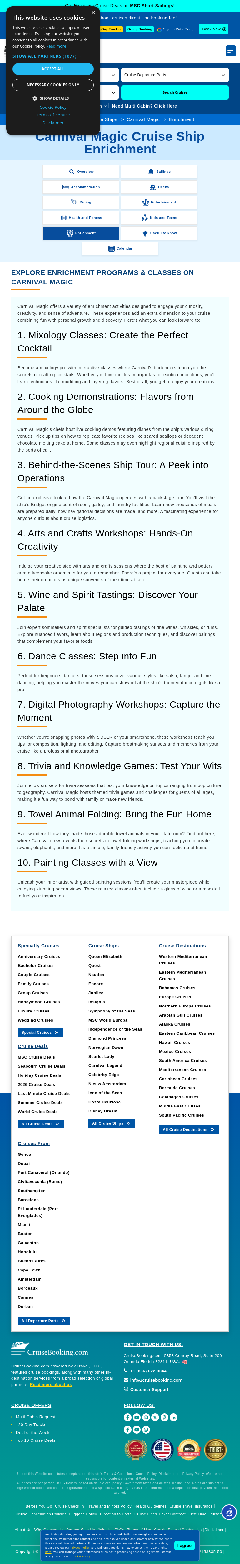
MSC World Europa (108, 1020)
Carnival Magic (143, 119)
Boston (25, 1233)
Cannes (25, 1297)
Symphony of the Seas (111, 1011)
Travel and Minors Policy (109, 1506)
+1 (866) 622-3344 (145, 1371)
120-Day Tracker (108, 29)
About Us (23, 1530)
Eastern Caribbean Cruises (187, 1033)
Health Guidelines (150, 1506)
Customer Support (146, 1389)
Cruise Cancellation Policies (41, 1514)
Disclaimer (214, 1530)
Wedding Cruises (35, 1020)
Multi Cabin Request (36, 1416)
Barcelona (28, 1199)
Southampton (32, 1190)
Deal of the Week (32, 1432)
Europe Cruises (175, 997)
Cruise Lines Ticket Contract (160, 1514)
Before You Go (39, 1506)
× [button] (93, 13)
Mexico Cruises (175, 1051)
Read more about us (51, 1384)
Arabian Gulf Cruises (180, 1015)
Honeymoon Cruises (39, 1002)
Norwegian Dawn (105, 1047)
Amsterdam (30, 1279)
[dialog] (53, 70)
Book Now (211, 29)
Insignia (96, 1002)
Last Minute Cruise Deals (44, 1093)
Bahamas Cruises (177, 987)
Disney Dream (103, 1111)
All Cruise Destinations (189, 1129)
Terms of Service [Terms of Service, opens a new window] (53, 115)
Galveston (28, 1242)
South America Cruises (183, 1060)
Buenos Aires (32, 1261)
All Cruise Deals (41, 1123)
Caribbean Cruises (178, 1078)
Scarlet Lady (101, 1056)
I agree (185, 1545)
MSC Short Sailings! (152, 5)
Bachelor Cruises (36, 965)
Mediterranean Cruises (182, 1069)
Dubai (24, 1163)
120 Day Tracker (32, 1424)
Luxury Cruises (34, 1011)
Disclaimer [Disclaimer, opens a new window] (53, 122)
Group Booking (140, 29)
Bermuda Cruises (177, 1088)
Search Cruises (175, 92)
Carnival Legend (105, 1065)
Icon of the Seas (105, 1093)
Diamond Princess (107, 1038)
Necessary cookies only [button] (53, 84)
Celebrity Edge (103, 1074)
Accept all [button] (53, 68)
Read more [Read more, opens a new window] (56, 46)
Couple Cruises (34, 974)
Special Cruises (40, 1032)
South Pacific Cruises (181, 1115)
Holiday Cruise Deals (39, 1075)
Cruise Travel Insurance (190, 1506)
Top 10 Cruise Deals (36, 1440)
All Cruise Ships (111, 1123)
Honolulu (27, 1252)
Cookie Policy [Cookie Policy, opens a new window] (53, 107)
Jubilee (95, 993)
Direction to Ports (116, 1514)
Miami (24, 1224)
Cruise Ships (103, 119)
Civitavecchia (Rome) (40, 1181)
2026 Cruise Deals (36, 1084)
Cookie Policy (81, 1556)
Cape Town (29, 1270)
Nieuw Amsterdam (107, 1083)
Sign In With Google (180, 29)
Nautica (96, 974)
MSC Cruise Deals (36, 1057)
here (48, 1552)
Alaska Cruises (174, 1024)
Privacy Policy (79, 1547)
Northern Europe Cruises (185, 1006)
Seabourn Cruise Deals (42, 1066)
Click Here (165, 105)
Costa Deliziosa (104, 1102)
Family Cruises (33, 983)
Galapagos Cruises (178, 1097)
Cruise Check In (69, 1506)
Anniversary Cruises (39, 956)
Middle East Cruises (180, 1106)
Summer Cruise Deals (40, 1102)
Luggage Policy (83, 1514)
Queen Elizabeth (105, 956)
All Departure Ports (44, 1320)
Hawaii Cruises (174, 1042)
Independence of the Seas (115, 1029)
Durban (25, 1306)
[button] (175, 75)
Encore (95, 983)
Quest (94, 965)
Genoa (24, 1154)
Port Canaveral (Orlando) (44, 1172)
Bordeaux (28, 1288)
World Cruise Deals (38, 1111)
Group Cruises (33, 993)
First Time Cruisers (205, 1514)
